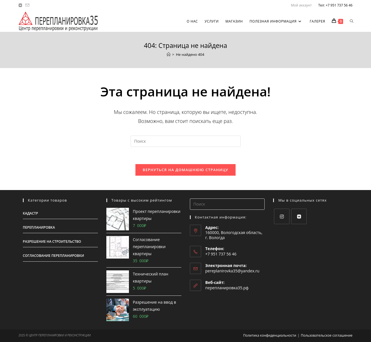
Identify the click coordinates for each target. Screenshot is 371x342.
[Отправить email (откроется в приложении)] (27, 5)
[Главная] (168, 54)
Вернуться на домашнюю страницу (185, 169)
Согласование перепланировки (53, 255)
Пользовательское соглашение (326, 335)
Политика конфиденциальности (269, 335)
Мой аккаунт (301, 5)
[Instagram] (281, 216)
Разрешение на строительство (52, 241)
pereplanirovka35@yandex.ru (232, 270)
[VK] (299, 216)
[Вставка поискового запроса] (186, 141)
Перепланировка (39, 227)
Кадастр (30, 213)
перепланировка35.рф (227, 287)
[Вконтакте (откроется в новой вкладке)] (21, 5)
